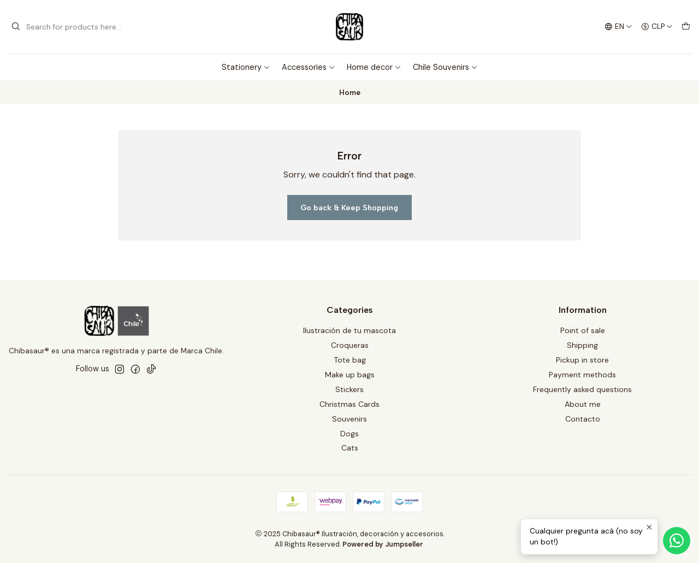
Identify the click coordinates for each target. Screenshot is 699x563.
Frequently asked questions (582, 389)
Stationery (246, 67)
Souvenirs (349, 419)
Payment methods (582, 375)
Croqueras (350, 345)
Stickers (349, 389)
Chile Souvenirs (445, 67)
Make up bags (350, 375)
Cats (349, 448)
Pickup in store (582, 360)
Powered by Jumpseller (382, 544)
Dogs (349, 433)
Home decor (374, 67)
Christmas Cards (349, 404)
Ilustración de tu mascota (349, 330)
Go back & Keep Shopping (349, 207)
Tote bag (350, 360)
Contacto (582, 419)
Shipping (582, 345)
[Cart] (685, 26)
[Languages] (618, 26)
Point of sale (582, 330)
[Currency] (657, 26)
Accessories (308, 67)
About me (583, 404)
